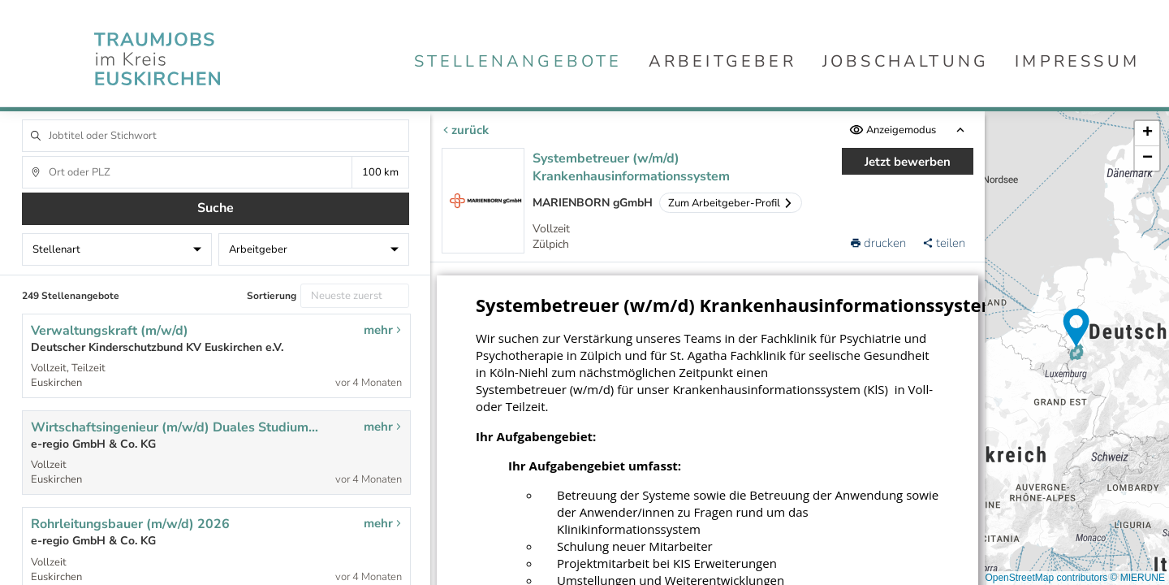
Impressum (1077, 61)
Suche (215, 208)
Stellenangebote (518, 61)
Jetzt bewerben (908, 162)
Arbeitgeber (722, 61)
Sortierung (271, 295)
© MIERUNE (1137, 577)
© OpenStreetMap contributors (1041, 577)
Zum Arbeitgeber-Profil (730, 203)
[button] (1076, 328)
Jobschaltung (905, 61)
